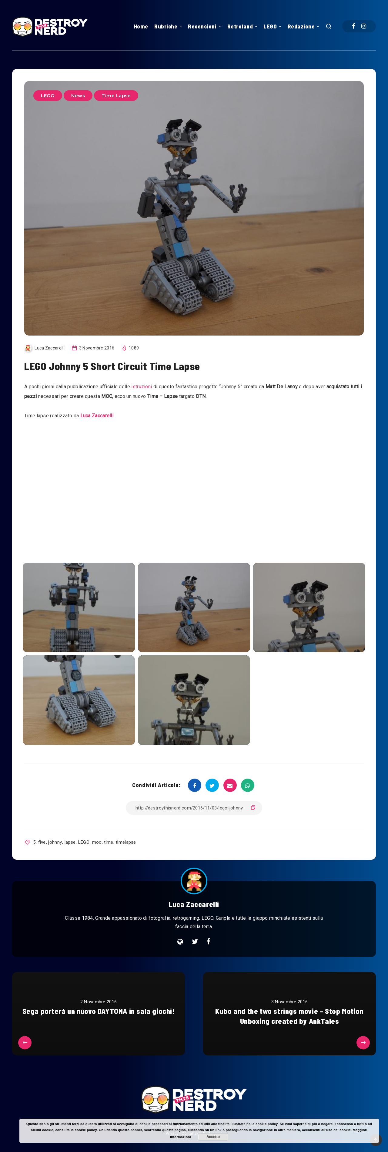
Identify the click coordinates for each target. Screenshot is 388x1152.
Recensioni (202, 26)
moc (97, 842)
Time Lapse (116, 95)
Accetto (213, 1137)
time (108, 842)
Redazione (301, 26)
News (78, 95)
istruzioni (141, 386)
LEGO (270, 26)
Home (141, 26)
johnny (55, 842)
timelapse (126, 842)
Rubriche (165, 26)
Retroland (240, 26)
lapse (70, 842)
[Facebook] (353, 26)
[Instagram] (363, 26)
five (42, 842)
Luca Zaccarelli (97, 416)
